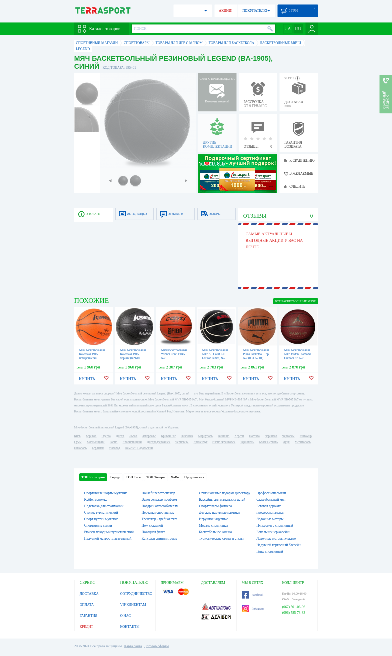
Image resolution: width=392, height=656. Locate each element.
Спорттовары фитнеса (215, 506)
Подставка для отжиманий (104, 506)
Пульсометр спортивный (274, 525)
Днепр (120, 436)
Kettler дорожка (96, 499)
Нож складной (152, 525)
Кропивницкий (132, 442)
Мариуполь (205, 436)
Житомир (306, 436)
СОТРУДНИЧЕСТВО (136, 594)
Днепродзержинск (158, 442)
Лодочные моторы (270, 519)
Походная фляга (153, 532)
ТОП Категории (93, 477)
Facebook (253, 595)
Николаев (187, 436)
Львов (133, 436)
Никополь (80, 448)
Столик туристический (101, 512)
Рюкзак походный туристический (109, 532)
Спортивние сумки (98, 525)
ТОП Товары (156, 477)
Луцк (286, 442)
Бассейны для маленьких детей (222, 499)
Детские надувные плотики (219, 512)
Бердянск (98, 448)
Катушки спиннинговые (159, 538)
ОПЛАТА (87, 605)
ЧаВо (175, 477)
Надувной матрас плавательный (108, 538)
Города (115, 477)
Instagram (253, 608)
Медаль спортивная (213, 525)
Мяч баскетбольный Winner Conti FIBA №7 (174, 354)
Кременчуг (200, 442)
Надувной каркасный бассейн (278, 545)
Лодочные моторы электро (276, 538)
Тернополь (247, 442)
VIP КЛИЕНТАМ (133, 605)
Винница (223, 436)
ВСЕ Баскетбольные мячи (295, 301)
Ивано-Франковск (223, 442)
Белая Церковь (268, 442)
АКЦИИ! (225, 10)
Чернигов (271, 436)
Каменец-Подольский (139, 448)
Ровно (113, 442)
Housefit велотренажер (158, 493)
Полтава (254, 436)
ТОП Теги (133, 477)
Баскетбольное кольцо (215, 532)
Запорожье (149, 436)
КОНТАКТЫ (130, 627)
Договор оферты (156, 646)
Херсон (239, 436)
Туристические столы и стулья (221, 538)
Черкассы (288, 436)
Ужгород (114, 448)
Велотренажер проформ (159, 499)
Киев (77, 436)
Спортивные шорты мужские (106, 493)
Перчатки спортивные (158, 512)
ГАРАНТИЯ (89, 616)
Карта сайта (133, 646)
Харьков (91, 436)
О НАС (125, 616)
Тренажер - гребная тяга (159, 519)
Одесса (106, 436)
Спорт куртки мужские (101, 519)
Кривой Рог (168, 436)
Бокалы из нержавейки (273, 532)
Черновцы (181, 442)
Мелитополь (302, 442)
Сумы (78, 442)
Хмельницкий (95, 442)
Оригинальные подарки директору (224, 493)
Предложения (194, 477)
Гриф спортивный (269, 551)
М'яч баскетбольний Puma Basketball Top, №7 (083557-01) (256, 354)
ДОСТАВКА (89, 594)
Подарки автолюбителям (160, 506)
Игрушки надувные (213, 519)
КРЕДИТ (86, 627)
